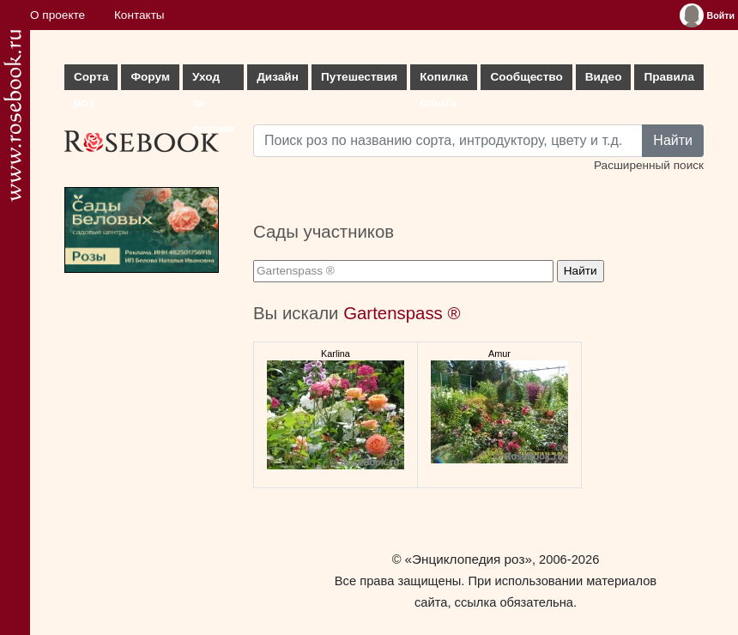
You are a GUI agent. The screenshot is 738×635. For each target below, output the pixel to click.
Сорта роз (91, 80)
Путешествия (359, 76)
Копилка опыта (444, 80)
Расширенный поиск (649, 165)
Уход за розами (213, 80)
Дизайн (278, 76)
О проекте (57, 15)
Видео (603, 76)
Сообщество (526, 76)
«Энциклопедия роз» (468, 559)
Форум (149, 76)
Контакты (139, 15)
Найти (673, 140)
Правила (669, 76)
